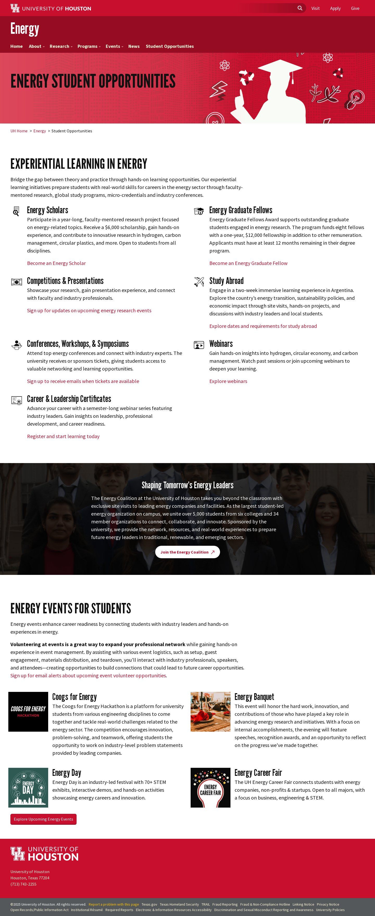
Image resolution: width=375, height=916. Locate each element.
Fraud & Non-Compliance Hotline (265, 904)
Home (16, 46)
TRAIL (206, 904)
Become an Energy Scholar (56, 263)
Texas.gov (149, 904)
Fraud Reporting (225, 904)
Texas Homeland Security (179, 904)
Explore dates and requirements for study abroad (263, 326)
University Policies (330, 909)
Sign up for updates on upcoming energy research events (89, 310)
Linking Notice (303, 904)
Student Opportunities (170, 46)
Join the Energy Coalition (187, 552)
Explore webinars (228, 381)
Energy (24, 28)
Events (114, 46)
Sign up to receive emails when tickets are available (83, 381)
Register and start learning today (63, 436)
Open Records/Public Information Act (39, 909)
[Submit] (300, 8)
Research (61, 46)
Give (355, 8)
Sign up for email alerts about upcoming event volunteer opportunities (88, 675)
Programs (89, 46)
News (134, 46)
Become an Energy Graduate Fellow (248, 263)
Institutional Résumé (87, 909)
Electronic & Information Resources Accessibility (174, 909)
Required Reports (119, 909)
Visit (315, 8)
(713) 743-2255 (23, 884)
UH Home (19, 130)
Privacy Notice (328, 904)
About (37, 46)
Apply (335, 8)
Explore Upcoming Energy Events (43, 819)
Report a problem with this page (114, 904)
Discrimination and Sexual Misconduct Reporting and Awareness (264, 909)
